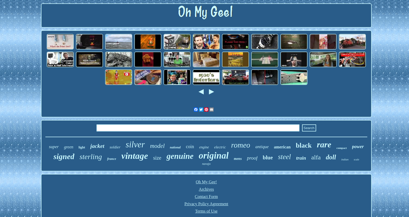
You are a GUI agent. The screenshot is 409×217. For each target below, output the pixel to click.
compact (341, 147)
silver (135, 144)
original (214, 155)
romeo (240, 145)
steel (284, 157)
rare (324, 144)
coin (190, 146)
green (68, 147)
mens (238, 159)
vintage (134, 156)
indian (344, 159)
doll (331, 157)
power (358, 146)
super (54, 146)
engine (204, 147)
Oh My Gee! (206, 182)
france (111, 159)
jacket (97, 146)
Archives (206, 189)
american (282, 147)
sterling (91, 157)
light (82, 147)
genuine (179, 156)
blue (268, 157)
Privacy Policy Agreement (206, 204)
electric (220, 147)
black (304, 145)
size (157, 158)
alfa (316, 157)
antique (262, 146)
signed (63, 156)
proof (252, 158)
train (301, 158)
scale (356, 159)
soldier (115, 147)
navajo (206, 164)
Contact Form (206, 196)
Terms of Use (206, 211)
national (175, 147)
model (157, 146)
